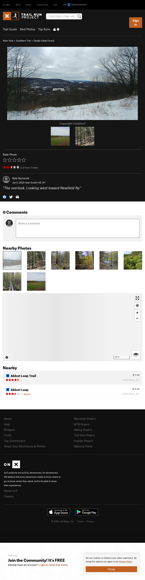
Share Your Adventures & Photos (24, 446)
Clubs (8, 435)
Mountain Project (85, 418)
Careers (9, 496)
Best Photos (27, 29)
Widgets (9, 429)
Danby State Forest (44, 40)
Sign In (136, 22)
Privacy (90, 521)
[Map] (72, 327)
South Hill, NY (38, 182)
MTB (18, 4)
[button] (4, 197)
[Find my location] (137, 305)
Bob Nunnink (20, 178)
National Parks (83, 446)
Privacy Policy (125, 561)
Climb (6, 4)
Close (111, 569)
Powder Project (83, 440)
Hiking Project (83, 429)
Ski (56, 4)
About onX (11, 490)
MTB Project (81, 424)
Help (7, 424)
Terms (80, 521)
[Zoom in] (137, 312)
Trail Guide (10, 29)
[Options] (136, 354)
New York (8, 40)
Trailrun (42, 4)
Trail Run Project (84, 435)
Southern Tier (23, 40)
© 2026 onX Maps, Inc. (62, 521)
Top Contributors (14, 440)
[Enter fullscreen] (137, 298)
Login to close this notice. (53, 564)
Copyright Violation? (73, 123)
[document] (111, 564)
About (8, 418)
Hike (28, 4)
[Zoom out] (137, 318)
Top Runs (44, 29)
